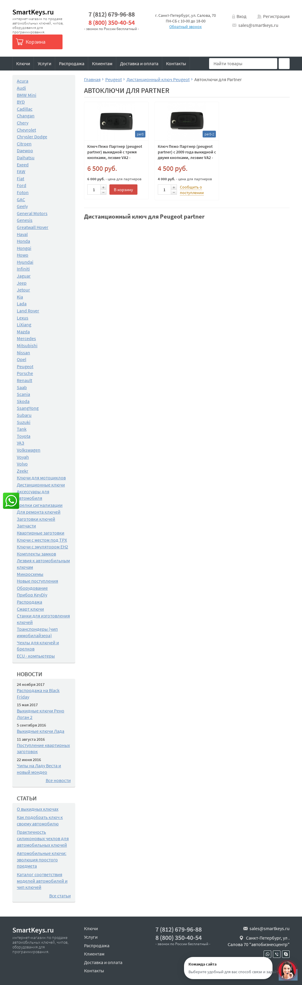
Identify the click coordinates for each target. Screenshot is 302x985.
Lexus (22, 318)
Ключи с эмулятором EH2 (42, 547)
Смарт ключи (30, 609)
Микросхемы (30, 574)
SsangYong (28, 408)
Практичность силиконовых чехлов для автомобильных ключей (43, 838)
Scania (23, 394)
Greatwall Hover (32, 227)
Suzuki (23, 422)
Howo (22, 255)
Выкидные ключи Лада (40, 731)
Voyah (23, 457)
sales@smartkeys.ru (258, 25)
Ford (21, 185)
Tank (22, 429)
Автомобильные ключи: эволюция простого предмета (41, 859)
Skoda (23, 401)
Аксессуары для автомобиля (33, 495)
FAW (21, 171)
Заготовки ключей (36, 519)
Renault (24, 380)
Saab (22, 387)
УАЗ (20, 443)
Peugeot (25, 366)
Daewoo (25, 150)
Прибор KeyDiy (32, 595)
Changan (26, 116)
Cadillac (24, 109)
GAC (21, 199)
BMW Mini (26, 95)
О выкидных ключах (37, 809)
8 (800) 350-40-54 (111, 23)
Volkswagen (28, 450)
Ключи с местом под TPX (42, 540)
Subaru (24, 415)
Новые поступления (37, 581)
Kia (20, 297)
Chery (22, 123)
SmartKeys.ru (33, 12)
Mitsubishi (27, 345)
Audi (21, 88)
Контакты (176, 63)
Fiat (20, 178)
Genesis (24, 220)
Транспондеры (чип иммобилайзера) (37, 632)
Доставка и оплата (139, 63)
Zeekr (22, 471)
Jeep (22, 283)
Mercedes (26, 338)
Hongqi (24, 248)
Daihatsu (26, 157)
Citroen (24, 144)
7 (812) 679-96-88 (111, 14)
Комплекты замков (36, 554)
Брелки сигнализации (40, 505)
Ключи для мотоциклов (41, 478)
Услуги (44, 63)
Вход (242, 16)
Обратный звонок (185, 26)
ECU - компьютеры (36, 656)
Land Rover (28, 311)
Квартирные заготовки (40, 533)
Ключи (23, 63)
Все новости (58, 780)
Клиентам (102, 63)
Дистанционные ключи (41, 485)
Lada (22, 304)
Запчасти (26, 526)
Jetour (23, 290)
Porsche (25, 373)
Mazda (23, 332)
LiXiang (24, 324)
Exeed (23, 165)
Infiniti (23, 269)
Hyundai (25, 262)
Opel (21, 359)
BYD (21, 102)
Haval (22, 234)
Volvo (22, 464)
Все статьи (60, 896)
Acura (22, 81)
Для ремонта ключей (38, 512)
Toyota (23, 436)
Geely (22, 206)
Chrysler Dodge (32, 137)
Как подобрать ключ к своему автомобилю (40, 820)
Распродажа (71, 63)
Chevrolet (26, 130)
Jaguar (24, 276)
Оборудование (32, 588)
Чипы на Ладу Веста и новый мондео (39, 769)
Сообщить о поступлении (192, 189)
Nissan (23, 352)
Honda (23, 241)
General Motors (32, 213)
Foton (23, 192)
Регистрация (276, 16)
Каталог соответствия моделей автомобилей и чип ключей (42, 880)
